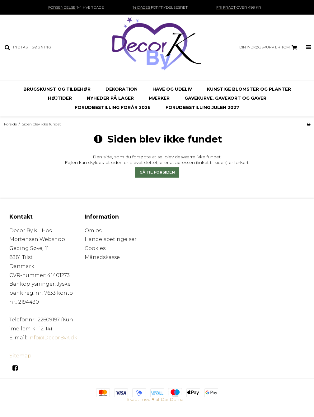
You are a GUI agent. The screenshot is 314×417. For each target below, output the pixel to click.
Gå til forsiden (157, 172)
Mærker (159, 98)
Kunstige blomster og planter (249, 89)
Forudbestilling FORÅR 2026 (113, 107)
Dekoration (121, 89)
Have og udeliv (172, 89)
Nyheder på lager (110, 98)
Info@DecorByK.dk (52, 338)
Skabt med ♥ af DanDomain (157, 399)
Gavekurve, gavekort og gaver (225, 98)
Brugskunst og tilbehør (57, 89)
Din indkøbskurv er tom (269, 47)
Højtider (60, 98)
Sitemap (20, 356)
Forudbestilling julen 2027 (202, 107)
